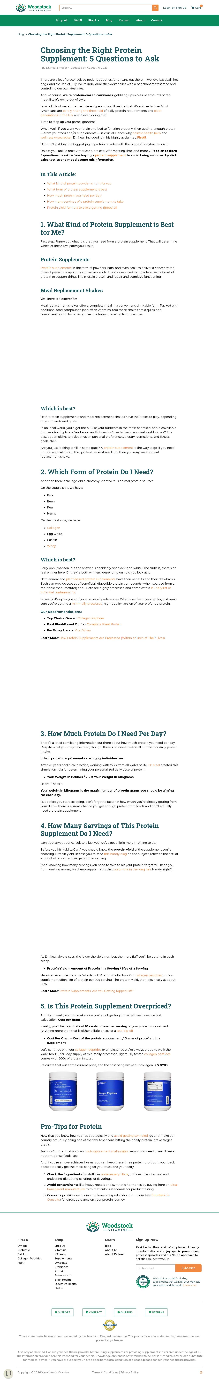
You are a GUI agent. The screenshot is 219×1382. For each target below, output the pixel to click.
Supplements (63, 1258)
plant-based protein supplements (90, 579)
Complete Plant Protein (104, 624)
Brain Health (63, 1279)
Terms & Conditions (105, 1372)
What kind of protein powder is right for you (79, 183)
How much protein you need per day (74, 195)
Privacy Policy (129, 1372)
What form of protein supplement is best (77, 189)
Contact (156, 20)
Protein (59, 1271)
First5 (93, 20)
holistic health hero (147, 133)
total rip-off (125, 1031)
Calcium (22, 1254)
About (140, 20)
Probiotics (61, 1267)
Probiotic (23, 1250)
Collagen (53, 528)
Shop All (62, 20)
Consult (124, 20)
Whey (51, 546)
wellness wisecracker (56, 137)
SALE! (78, 20)
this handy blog (115, 854)
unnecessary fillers (114, 1174)
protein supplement (110, 155)
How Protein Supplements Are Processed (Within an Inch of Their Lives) (112, 638)
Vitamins (60, 1250)
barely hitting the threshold (83, 111)
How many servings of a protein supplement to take (85, 201)
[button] (8, 1373)
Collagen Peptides (91, 618)
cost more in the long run (132, 869)
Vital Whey (83, 630)
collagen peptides (149, 975)
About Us (111, 1250)
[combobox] (105, 8)
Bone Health (63, 1275)
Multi (20, 1262)
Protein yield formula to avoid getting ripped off (82, 207)
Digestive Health (66, 1284)
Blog (109, 20)
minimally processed (87, 603)
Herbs (59, 1288)
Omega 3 (61, 1262)
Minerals (60, 1254)
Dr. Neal (154, 765)
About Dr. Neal (114, 1254)
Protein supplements (56, 268)
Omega (22, 1245)
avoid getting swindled (131, 1136)
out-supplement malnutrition (108, 1151)
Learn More (189, 1285)
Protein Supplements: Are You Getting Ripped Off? (97, 991)
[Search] (155, 8)
